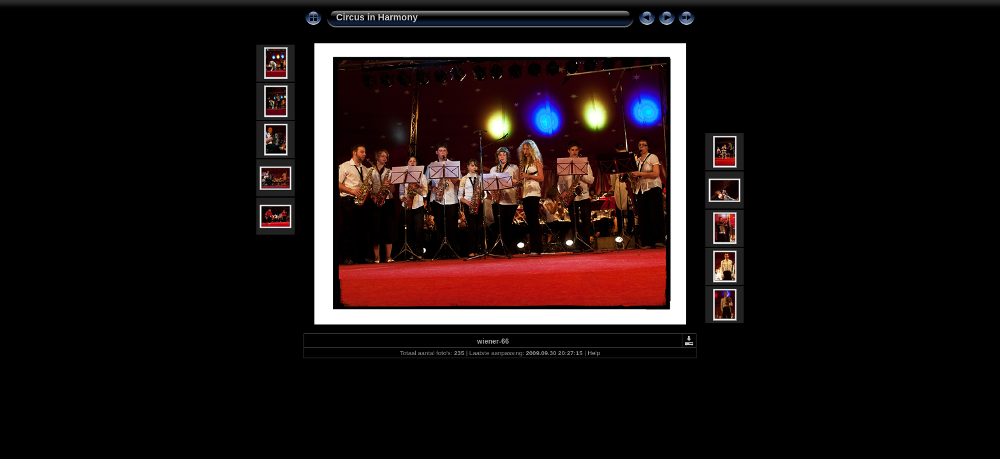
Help (593, 352)
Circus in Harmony (377, 17)
